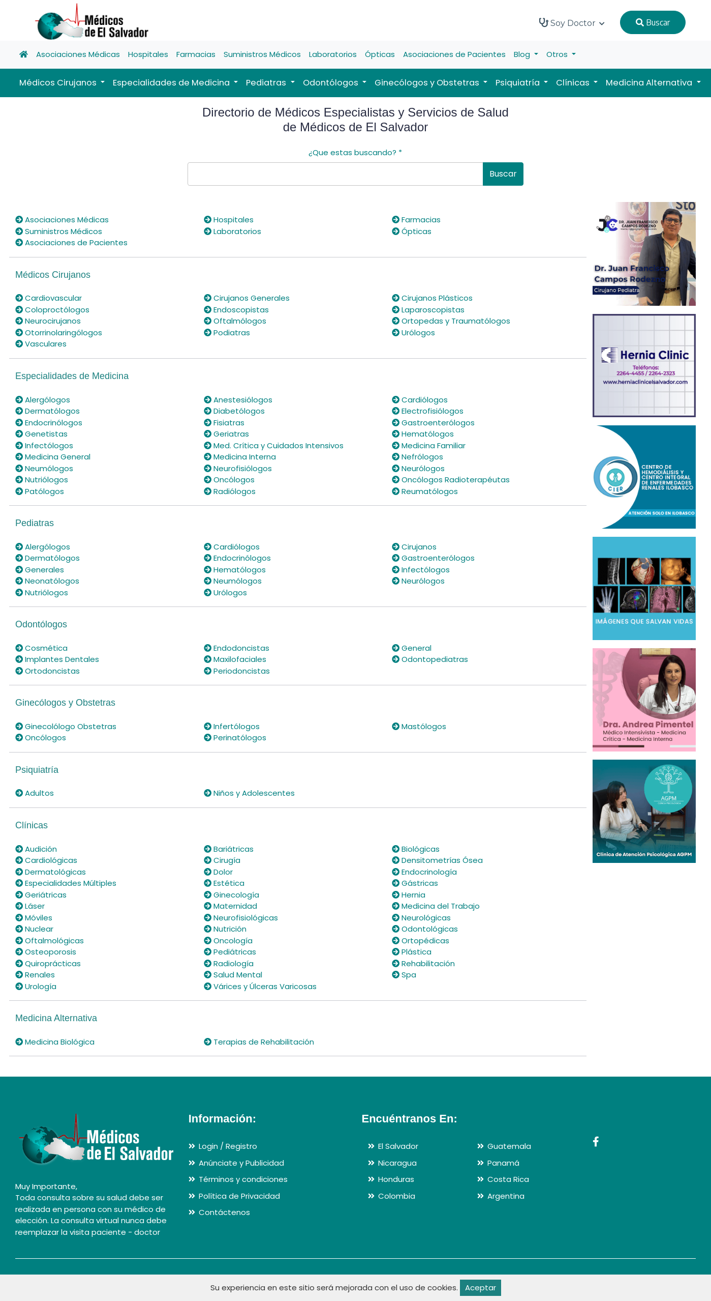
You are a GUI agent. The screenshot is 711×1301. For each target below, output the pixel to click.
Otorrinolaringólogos (58, 332)
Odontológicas (425, 928)
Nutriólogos (41, 479)
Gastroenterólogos (433, 422)
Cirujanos (414, 546)
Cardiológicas (46, 860)
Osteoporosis (45, 951)
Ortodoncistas (47, 671)
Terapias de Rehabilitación (259, 1041)
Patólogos (39, 491)
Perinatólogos (235, 737)
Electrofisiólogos (427, 411)
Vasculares (41, 343)
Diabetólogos (234, 411)
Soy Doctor (572, 23)
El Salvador (398, 1146)
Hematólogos (423, 433)
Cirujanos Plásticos (432, 298)
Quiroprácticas (48, 963)
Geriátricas (41, 894)
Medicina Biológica (55, 1041)
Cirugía (222, 860)
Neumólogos (44, 468)
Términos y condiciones (243, 1179)
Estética (224, 883)
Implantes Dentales (57, 659)
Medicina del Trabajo (436, 906)
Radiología (229, 963)
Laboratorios (333, 54)
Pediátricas (230, 951)
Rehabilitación (423, 963)
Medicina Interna (240, 456)
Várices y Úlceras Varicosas (260, 986)
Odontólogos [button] (331, 83)
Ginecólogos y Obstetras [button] (428, 83)
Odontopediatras (430, 659)
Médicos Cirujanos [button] (59, 83)
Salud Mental (233, 974)
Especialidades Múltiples (65, 883)
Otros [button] (558, 54)
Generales (39, 569)
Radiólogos (230, 491)
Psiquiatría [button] (519, 83)
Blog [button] (523, 54)
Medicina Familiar (429, 445)
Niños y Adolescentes (249, 793)
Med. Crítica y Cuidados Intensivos (274, 445)
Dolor (218, 871)
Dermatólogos (47, 411)
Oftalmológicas (49, 940)
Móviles (33, 917)
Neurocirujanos (48, 320)
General (411, 648)
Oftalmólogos (235, 320)
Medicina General (52, 456)
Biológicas (416, 849)
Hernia (408, 894)
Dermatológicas (50, 871)
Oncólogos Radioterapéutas (451, 479)
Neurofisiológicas (241, 917)
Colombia (396, 1196)
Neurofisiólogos (238, 468)
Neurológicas (421, 917)
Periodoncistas (237, 671)
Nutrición (225, 928)
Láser (30, 906)
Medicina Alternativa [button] (650, 83)
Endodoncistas (236, 648)
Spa (404, 974)
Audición (36, 849)
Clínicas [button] (574, 83)
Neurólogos (418, 468)
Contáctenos (224, 1212)
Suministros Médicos (262, 54)
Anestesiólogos (238, 399)
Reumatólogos (425, 491)
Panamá (503, 1163)
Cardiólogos (420, 399)
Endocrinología (424, 871)
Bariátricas (229, 849)
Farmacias (195, 54)
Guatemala (509, 1146)
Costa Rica (508, 1179)
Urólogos (413, 332)
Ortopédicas (420, 940)
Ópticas (380, 54)
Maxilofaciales (235, 659)
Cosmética (41, 648)
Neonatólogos (47, 580)
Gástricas (415, 883)
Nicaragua (397, 1163)
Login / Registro (228, 1146)
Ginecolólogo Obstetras (65, 726)
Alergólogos (42, 399)
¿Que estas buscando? (355, 152)
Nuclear (34, 928)
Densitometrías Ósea (437, 860)
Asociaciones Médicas (78, 54)
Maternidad (230, 906)
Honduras (396, 1179)
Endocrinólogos (48, 422)
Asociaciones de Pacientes (454, 54)
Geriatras (226, 433)
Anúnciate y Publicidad (241, 1163)
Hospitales (148, 54)
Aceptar (480, 1287)
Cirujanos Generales (247, 298)
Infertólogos (232, 726)
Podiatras (227, 332)
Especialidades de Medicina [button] (172, 83)
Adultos (34, 793)
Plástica (411, 951)
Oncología (228, 940)
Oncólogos (229, 479)
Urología (35, 986)
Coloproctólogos (52, 309)
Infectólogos (44, 445)
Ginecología (231, 894)
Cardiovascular (48, 298)
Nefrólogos (417, 456)
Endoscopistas (236, 309)
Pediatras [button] (267, 83)
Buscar (653, 22)
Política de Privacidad (239, 1196)
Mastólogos (419, 726)
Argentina (505, 1196)
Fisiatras (224, 422)
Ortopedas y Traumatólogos (451, 320)
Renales (35, 974)
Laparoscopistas (428, 309)
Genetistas (41, 433)
